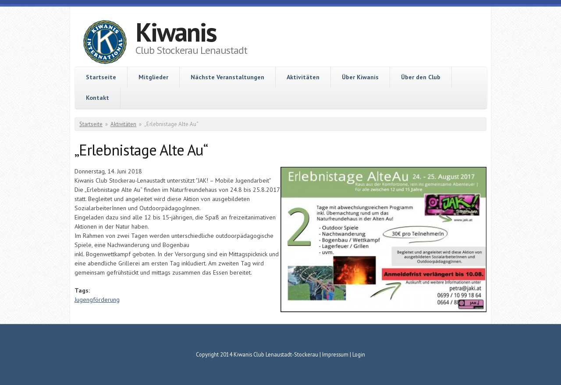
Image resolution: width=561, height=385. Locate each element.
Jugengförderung (97, 300)
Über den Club (420, 77)
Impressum (335, 354)
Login (358, 354)
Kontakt (97, 98)
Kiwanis (176, 32)
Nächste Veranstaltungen (227, 77)
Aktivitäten (303, 77)
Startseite (101, 77)
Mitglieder (153, 77)
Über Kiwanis (360, 77)
